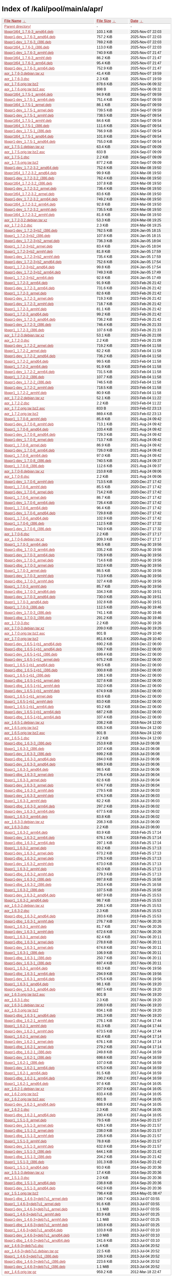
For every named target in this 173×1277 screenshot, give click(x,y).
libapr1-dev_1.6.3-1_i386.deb (27, 963)
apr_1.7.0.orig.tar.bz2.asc (24, 633)
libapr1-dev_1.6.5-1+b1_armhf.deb (32, 691)
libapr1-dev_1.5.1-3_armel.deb (28, 1125)
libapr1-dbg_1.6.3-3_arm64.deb (29, 806)
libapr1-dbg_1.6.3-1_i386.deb (27, 958)
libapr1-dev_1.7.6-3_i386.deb (27, 42)
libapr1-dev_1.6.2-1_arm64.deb (29, 1068)
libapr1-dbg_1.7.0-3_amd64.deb (30, 592)
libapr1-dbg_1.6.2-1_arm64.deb (29, 1078)
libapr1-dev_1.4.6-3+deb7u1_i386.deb (34, 1267)
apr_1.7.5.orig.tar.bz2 (21, 163)
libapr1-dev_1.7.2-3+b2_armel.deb (31, 241)
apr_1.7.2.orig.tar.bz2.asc (24, 408)
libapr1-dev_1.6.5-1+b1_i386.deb (30, 654)
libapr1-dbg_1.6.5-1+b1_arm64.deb (32, 717)
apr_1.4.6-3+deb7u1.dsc (23, 1246)
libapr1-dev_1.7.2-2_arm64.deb (29, 372)
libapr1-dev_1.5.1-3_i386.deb (27, 1152)
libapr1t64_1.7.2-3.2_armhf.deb (29, 215)
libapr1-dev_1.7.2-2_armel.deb (28, 346)
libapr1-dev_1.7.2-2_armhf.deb (29, 388)
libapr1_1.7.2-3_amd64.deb (26, 314)
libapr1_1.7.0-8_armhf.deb (25, 419)
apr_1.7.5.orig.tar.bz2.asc (24, 152)
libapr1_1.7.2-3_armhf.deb (25, 309)
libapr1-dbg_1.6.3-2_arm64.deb (29, 843)
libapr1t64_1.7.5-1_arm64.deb (28, 94)
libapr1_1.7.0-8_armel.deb (25, 445)
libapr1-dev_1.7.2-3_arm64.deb (29, 288)
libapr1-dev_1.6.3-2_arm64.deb (29, 838)
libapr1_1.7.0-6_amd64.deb (26, 518)
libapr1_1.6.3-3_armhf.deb (25, 801)
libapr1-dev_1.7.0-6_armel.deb (28, 492)
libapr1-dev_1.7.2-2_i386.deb (27, 382)
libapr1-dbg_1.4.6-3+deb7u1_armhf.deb (36, 1225)
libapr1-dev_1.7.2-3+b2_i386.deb (30, 230)
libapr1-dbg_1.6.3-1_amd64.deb (30, 1015)
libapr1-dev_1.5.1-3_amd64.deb (29, 1188)
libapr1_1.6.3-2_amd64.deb (26, 900)
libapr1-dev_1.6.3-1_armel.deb (28, 948)
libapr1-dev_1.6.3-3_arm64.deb (29, 811)
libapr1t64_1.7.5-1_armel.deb (27, 105)
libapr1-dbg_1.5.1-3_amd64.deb (30, 1183)
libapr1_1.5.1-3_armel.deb (25, 1120)
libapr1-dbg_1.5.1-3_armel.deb (29, 1131)
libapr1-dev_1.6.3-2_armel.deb (28, 853)
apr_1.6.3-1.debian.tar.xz (24, 1005)
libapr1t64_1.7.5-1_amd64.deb (28, 136)
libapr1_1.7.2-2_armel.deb (25, 351)
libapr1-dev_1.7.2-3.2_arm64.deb (31, 199)
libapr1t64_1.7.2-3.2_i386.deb (28, 183)
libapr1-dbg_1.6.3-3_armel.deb (29, 775)
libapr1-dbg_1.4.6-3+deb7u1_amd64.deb (37, 1240)
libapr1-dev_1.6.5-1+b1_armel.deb (31, 660)
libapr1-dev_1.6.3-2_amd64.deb (29, 895)
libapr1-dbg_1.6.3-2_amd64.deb (30, 916)
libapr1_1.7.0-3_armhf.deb (25, 586)
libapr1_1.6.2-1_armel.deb (25, 1036)
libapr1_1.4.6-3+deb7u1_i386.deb (31, 1256)
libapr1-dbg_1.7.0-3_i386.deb (27, 618)
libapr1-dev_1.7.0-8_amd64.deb (29, 435)
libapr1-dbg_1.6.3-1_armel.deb (29, 942)
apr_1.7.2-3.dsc (16, 340)
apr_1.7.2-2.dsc (16, 403)
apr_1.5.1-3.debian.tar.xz (24, 1173)
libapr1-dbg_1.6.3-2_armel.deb (29, 858)
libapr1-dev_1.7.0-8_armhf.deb (29, 424)
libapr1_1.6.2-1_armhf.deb (25, 1026)
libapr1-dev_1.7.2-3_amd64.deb (29, 319)
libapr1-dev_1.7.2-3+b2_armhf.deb (32, 257)
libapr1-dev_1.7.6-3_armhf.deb (29, 53)
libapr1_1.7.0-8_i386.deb (24, 466)
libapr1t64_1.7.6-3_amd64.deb (28, 32)
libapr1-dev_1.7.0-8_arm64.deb (29, 450)
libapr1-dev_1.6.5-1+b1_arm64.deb (32, 712)
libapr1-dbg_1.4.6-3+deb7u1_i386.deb (35, 1261)
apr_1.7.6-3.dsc (16, 79)
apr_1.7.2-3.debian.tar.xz (24, 335)
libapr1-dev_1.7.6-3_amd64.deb (29, 37)
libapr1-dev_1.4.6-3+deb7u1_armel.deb (36, 1209)
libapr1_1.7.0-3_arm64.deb (26, 544)
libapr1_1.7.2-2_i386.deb (24, 377)
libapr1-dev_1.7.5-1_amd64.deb (29, 142)
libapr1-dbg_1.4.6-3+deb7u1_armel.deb (36, 1199)
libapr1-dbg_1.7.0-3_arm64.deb (29, 550)
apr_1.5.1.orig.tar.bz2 (21, 1193)
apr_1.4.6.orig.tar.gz (20, 1272)
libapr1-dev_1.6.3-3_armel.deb (28, 785)
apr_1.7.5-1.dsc (16, 157)
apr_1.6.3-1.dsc (16, 1000)
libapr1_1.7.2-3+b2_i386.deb (27, 236)
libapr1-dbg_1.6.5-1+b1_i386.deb (30, 670)
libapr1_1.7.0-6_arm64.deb (26, 508)
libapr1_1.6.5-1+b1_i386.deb (27, 675)
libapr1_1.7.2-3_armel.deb (25, 293)
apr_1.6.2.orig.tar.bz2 (21, 1094)
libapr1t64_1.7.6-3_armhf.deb (28, 58)
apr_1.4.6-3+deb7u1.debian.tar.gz (31, 1251)
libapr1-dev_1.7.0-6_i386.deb (27, 529)
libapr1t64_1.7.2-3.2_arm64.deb (30, 204)
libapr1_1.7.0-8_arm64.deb (26, 455)
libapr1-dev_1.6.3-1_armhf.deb (29, 932)
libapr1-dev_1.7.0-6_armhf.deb (29, 482)
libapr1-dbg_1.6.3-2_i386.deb (27, 885)
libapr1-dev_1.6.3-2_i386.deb (27, 879)
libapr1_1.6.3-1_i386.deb (24, 953)
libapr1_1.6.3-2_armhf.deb (25, 869)
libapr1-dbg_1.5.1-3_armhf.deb (29, 1136)
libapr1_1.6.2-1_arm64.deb (26, 1073)
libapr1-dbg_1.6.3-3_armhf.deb (29, 790)
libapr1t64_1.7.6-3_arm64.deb (28, 63)
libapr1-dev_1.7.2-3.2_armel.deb (30, 188)
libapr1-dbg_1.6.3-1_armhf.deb (29, 921)
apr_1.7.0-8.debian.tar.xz (24, 471)
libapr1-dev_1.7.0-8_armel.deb (28, 440)
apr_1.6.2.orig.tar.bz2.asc (24, 1099)
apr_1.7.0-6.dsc (16, 534)
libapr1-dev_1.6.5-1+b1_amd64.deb (32, 644)
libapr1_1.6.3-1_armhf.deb (25, 927)
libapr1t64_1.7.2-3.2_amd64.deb (30, 173)
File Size (104, 21)
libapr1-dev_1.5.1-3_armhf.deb (29, 1146)
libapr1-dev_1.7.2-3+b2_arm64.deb (32, 272)
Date (134, 21)
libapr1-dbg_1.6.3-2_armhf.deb (29, 874)
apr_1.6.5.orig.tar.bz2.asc (24, 733)
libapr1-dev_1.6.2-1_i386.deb (27, 1057)
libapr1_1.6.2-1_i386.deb (24, 1063)
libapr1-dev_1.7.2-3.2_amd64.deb (31, 168)
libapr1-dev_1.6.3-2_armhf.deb (29, 864)
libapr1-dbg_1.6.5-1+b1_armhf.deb (32, 686)
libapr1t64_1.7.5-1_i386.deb (26, 126)
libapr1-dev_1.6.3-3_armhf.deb (29, 796)
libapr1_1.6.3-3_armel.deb (25, 780)
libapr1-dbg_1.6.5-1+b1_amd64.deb (33, 649)
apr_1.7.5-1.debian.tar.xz (24, 147)
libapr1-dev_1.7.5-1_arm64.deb (29, 100)
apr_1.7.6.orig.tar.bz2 (21, 84)
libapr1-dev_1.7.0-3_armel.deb (28, 560)
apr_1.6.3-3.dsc (16, 827)
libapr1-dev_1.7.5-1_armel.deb (28, 110)
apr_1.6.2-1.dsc (16, 1110)
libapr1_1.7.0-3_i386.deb (24, 607)
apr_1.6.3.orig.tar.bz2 (21, 1010)
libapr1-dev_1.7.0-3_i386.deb (27, 613)
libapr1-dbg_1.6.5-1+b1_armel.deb (32, 681)
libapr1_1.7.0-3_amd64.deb (26, 602)
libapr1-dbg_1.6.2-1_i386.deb (27, 1052)
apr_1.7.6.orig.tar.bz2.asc (24, 89)
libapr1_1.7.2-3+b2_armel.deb (28, 246)
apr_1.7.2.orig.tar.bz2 (21, 414)
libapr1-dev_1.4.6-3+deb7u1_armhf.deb (36, 1219)
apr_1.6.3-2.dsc (16, 911)
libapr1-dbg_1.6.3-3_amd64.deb (30, 759)
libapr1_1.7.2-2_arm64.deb (26, 367)
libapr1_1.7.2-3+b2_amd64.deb (29, 267)
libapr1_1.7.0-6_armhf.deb (25, 487)
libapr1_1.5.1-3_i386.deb (24, 1162)
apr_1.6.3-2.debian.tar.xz (24, 906)
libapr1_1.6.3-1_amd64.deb (26, 984)
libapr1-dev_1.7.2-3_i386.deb (27, 325)
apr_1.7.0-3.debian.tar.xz (24, 628)
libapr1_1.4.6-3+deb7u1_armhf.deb (32, 1214)
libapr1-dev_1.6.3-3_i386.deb (27, 754)
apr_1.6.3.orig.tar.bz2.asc (24, 994)
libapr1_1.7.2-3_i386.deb (24, 330)
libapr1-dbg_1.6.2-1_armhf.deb (29, 1021)
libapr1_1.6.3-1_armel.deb (25, 937)
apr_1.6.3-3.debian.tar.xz (24, 822)
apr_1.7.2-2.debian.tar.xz (24, 398)
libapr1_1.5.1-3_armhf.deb (25, 1141)
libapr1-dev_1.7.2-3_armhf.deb (29, 304)
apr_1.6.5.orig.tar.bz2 (21, 728)
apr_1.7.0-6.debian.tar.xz (24, 539)
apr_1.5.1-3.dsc (16, 1178)
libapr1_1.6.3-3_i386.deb (24, 749)
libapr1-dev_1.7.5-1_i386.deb (27, 131)
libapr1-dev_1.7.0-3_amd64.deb (29, 597)
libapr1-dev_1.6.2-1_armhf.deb (29, 1031)
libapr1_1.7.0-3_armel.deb (25, 571)
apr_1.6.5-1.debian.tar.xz (24, 722)
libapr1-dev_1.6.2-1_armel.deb (28, 1042)
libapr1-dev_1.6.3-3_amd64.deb (29, 764)
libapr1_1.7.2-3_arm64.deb (26, 283)
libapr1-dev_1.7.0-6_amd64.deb (29, 513)
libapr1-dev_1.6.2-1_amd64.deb (29, 1104)
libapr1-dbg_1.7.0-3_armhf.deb (29, 581)
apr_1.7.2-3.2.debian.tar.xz (25, 220)
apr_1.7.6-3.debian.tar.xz (24, 73)
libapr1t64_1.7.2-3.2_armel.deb (29, 194)
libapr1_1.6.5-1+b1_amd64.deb (29, 665)
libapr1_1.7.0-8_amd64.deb (26, 429)
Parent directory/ (17, 26)
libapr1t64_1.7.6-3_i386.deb (26, 47)
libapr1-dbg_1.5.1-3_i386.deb (27, 1157)
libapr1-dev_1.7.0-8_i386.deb (27, 461)
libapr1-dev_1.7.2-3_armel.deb (28, 298)
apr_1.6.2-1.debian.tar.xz (24, 1089)
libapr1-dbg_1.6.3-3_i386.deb (27, 743)
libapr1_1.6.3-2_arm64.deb (26, 832)
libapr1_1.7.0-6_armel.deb (25, 497)
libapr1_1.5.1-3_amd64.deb (26, 1167)
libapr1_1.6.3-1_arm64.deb (26, 968)
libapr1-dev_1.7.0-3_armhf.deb (29, 576)
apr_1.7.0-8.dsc (16, 476)
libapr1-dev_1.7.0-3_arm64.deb (29, 555)
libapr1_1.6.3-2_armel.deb (25, 848)
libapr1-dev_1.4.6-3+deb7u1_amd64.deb (37, 1235)
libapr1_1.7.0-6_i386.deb (24, 523)
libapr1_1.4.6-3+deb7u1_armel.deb (32, 1204)
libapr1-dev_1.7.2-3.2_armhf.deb (30, 209)
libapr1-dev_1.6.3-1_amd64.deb (29, 989)
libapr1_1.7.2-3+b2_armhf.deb (28, 251)
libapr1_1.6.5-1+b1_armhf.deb (28, 702)
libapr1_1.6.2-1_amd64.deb (26, 1084)
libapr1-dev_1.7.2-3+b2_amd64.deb (32, 262)
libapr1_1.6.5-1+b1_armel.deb (28, 696)
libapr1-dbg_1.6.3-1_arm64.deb (29, 974)
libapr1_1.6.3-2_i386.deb (24, 890)
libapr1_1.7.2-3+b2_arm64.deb (29, 278)
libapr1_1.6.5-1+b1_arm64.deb (29, 707)
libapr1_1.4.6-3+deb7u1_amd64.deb (33, 1230)
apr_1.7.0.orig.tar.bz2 (21, 639)
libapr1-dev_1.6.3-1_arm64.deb (29, 979)
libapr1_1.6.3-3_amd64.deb (26, 769)
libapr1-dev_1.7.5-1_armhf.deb (29, 115)
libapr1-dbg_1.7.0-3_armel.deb (29, 565)
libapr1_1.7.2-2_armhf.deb (25, 393)
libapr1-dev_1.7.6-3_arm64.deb (29, 68)
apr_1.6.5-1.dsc (16, 738)
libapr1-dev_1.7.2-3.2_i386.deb (29, 178)
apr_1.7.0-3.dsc (16, 623)
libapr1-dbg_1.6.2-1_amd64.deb (30, 1115)
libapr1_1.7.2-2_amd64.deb (26, 361)
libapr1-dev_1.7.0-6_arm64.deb (29, 503)
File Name (12, 21)
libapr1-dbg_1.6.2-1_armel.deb (29, 1047)
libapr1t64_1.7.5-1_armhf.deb (28, 121)
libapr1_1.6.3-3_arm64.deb (26, 817)
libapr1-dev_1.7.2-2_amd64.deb (29, 356)
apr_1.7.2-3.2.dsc (18, 225)
